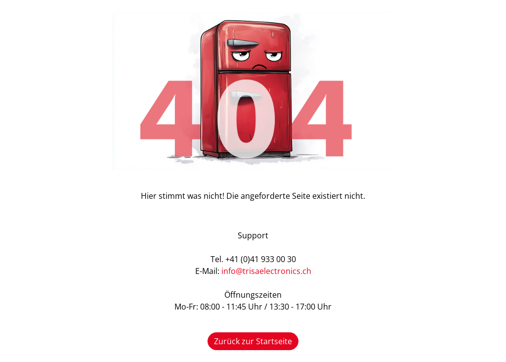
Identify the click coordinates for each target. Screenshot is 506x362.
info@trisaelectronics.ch (266, 271)
